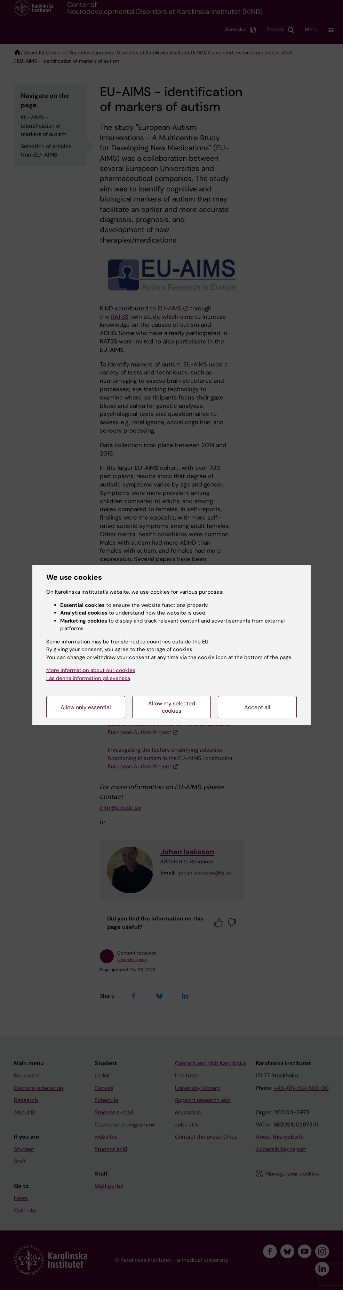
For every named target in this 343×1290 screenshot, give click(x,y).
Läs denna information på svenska (88, 678)
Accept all (257, 707)
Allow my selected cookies (171, 707)
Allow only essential (86, 707)
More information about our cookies (90, 670)
